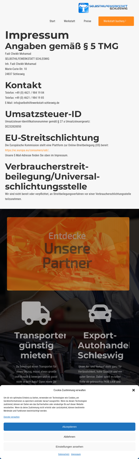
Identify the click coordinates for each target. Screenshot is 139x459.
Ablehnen (69, 436)
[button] (133, 390)
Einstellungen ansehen (69, 446)
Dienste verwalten (12, 417)
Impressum (76, 454)
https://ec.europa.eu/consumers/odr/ (27, 150)
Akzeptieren (69, 426)
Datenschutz (63, 454)
